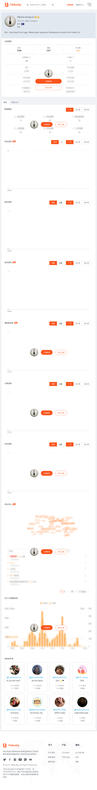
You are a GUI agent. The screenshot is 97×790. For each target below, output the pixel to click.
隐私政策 (51, 764)
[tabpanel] (48, 417)
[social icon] (4, 766)
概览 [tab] (5, 102)
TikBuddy (66, 764)
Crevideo (66, 759)
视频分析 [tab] (14, 102)
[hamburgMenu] (89, 4)
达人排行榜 (79, 759)
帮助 (77, 768)
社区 (77, 764)
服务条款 (51, 768)
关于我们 (51, 759)
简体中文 (80, 5)
